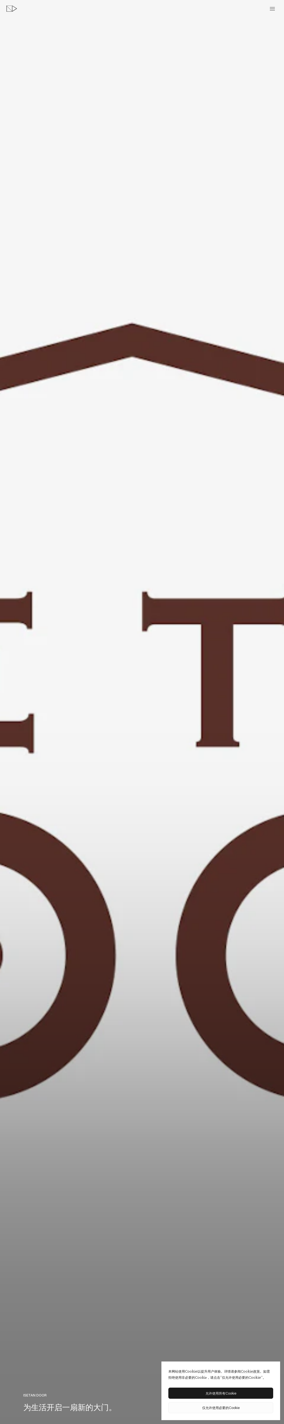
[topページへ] (11, 9)
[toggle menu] (272, 9)
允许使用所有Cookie (221, 1393)
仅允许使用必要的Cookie (221, 1407)
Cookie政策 (250, 1371)
